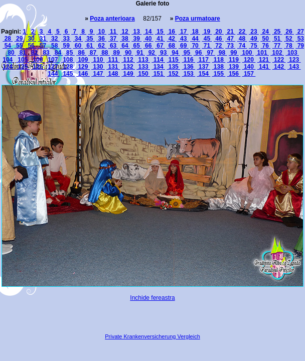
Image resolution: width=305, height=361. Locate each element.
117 (203, 59)
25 (277, 31)
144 (53, 73)
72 (219, 45)
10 (101, 31)
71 (207, 45)
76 (265, 45)
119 (234, 59)
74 (242, 45)
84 (58, 52)
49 (254, 38)
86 (81, 52)
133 (143, 66)
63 (113, 45)
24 (265, 31)
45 (207, 38)
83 (46, 52)
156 (234, 73)
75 (254, 45)
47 (230, 38)
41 (160, 38)
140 (249, 66)
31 (43, 38)
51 (277, 38)
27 (299, 31)
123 (294, 59)
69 (184, 45)
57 (43, 45)
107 (53, 59)
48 (242, 38)
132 (128, 66)
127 (53, 66)
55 (20, 45)
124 (8, 66)
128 (68, 66)
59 (66, 45)
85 (70, 52)
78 (289, 45)
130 (98, 66)
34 (78, 38)
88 (105, 52)
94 (175, 52)
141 (264, 66)
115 (173, 59)
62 (101, 45)
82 (35, 52)
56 (31, 45)
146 (83, 73)
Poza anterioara (112, 18)
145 (68, 73)
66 (148, 45)
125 (23, 66)
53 (299, 38)
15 (160, 31)
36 (101, 38)
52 (289, 38)
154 (203, 73)
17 (184, 31)
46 (219, 38)
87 (93, 52)
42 (172, 38)
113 (143, 59)
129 (83, 66)
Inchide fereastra (152, 297)
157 (249, 73)
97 (210, 52)
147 (98, 73)
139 (234, 66)
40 (148, 38)
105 (23, 59)
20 (219, 31)
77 (277, 45)
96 (199, 52)
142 (279, 66)
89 (116, 52)
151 (158, 73)
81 (23, 52)
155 (219, 73)
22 (242, 31)
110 (98, 59)
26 (289, 31)
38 (125, 38)
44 (195, 38)
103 (292, 52)
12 (125, 31)
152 (173, 73)
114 (158, 59)
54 (8, 45)
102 (277, 52)
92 (151, 52)
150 (143, 73)
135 (173, 66)
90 (128, 52)
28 (8, 38)
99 (234, 52)
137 (203, 66)
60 (78, 45)
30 (31, 38)
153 (188, 73)
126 (38, 66)
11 (113, 31)
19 (207, 31)
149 (128, 73)
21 (230, 31)
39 (136, 38)
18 (195, 31)
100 (247, 52)
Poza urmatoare (197, 18)
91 (140, 52)
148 (113, 73)
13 (136, 31)
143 (294, 66)
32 (55, 38)
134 (158, 66)
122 (279, 59)
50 (265, 38)
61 (90, 45)
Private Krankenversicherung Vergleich (152, 336)
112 (128, 59)
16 (172, 31)
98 (222, 52)
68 (172, 45)
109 (83, 59)
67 (160, 45)
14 (148, 31)
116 (188, 59)
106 (38, 59)
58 (55, 45)
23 (254, 31)
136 (188, 66)
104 (8, 59)
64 (125, 45)
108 (68, 59)
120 (249, 59)
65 (136, 45)
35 (90, 38)
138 (219, 66)
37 (113, 38)
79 (299, 45)
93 (164, 52)
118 (219, 59)
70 (195, 45)
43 (184, 38)
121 (264, 59)
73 (230, 45)
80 (11, 52)
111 (113, 59)
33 (66, 38)
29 (20, 38)
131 (113, 66)
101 (262, 52)
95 (187, 52)
